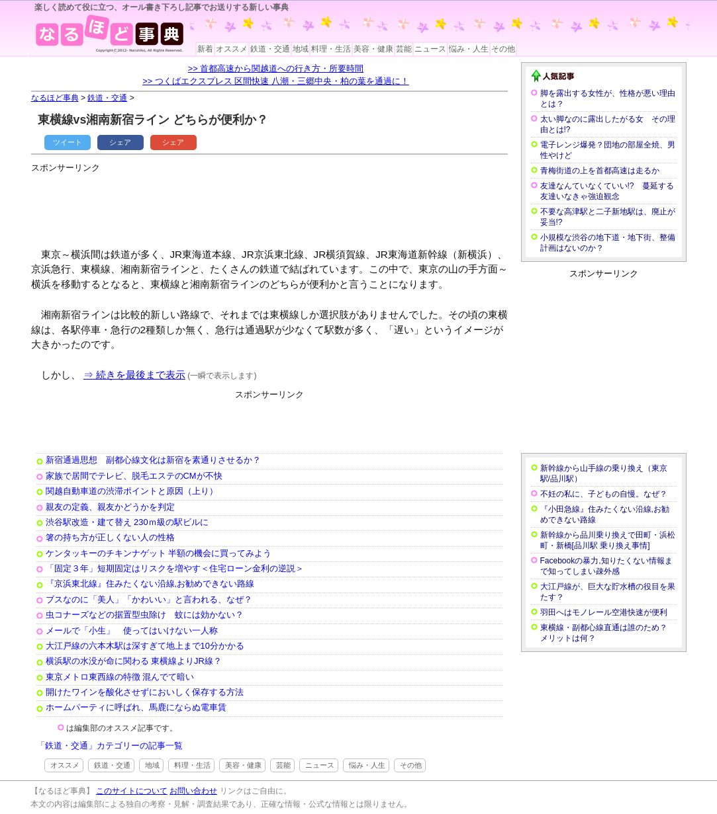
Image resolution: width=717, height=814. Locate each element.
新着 (205, 49)
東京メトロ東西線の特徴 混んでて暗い (120, 677)
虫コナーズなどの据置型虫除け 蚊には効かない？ (145, 615)
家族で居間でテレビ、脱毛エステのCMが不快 (134, 476)
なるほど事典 (55, 97)
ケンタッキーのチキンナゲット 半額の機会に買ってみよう (159, 553)
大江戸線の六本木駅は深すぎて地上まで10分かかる (145, 646)
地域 (301, 49)
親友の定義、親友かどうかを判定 (110, 507)
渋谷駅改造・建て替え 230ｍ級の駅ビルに (127, 522)
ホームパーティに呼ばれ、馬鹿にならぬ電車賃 (136, 707)
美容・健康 (373, 49)
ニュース (430, 49)
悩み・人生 (469, 49)
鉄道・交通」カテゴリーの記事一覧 (114, 746)
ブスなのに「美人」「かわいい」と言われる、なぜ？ (149, 599)
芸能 (404, 49)
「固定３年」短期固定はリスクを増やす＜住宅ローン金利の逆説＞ (175, 568)
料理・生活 (331, 49)
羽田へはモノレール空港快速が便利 (603, 612)
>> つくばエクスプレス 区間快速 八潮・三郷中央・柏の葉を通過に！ (275, 81)
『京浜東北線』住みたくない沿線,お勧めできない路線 (150, 584)
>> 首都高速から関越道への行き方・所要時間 (276, 68)
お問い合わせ (193, 790)
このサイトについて (131, 790)
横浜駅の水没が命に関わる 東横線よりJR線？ (134, 661)
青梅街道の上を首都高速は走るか (599, 170)
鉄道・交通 (270, 49)
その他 (503, 49)
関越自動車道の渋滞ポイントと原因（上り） (132, 491)
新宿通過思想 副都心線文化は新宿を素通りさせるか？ (153, 460)
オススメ (232, 49)
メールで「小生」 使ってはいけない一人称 (132, 630)
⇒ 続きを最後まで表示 (134, 374)
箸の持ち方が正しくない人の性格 (110, 537)
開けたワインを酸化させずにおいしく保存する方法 (145, 692)
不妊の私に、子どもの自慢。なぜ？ (603, 494)
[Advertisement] (272, 205)
